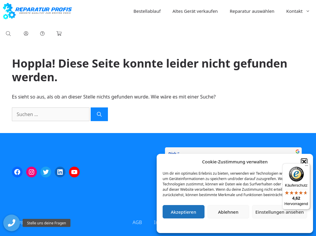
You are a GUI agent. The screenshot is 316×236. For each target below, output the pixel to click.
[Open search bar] (9, 33)
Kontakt (301, 11)
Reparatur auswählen (252, 11)
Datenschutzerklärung (239, 225)
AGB (137, 222)
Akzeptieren (183, 212)
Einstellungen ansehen (279, 212)
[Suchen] (99, 114)
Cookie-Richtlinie (204, 225)
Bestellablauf (147, 11)
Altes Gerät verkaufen (195, 11)
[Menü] (306, 167)
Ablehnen (228, 212)
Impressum (270, 225)
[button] (304, 162)
